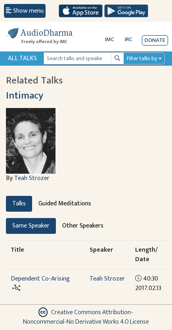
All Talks (22, 58)
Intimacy (24, 95)
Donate (155, 40)
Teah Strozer (32, 178)
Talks (19, 203)
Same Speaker (31, 225)
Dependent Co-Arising (40, 278)
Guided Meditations (64, 203)
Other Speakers (82, 225)
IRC (128, 39)
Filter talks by (142, 58)
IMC (109, 39)
